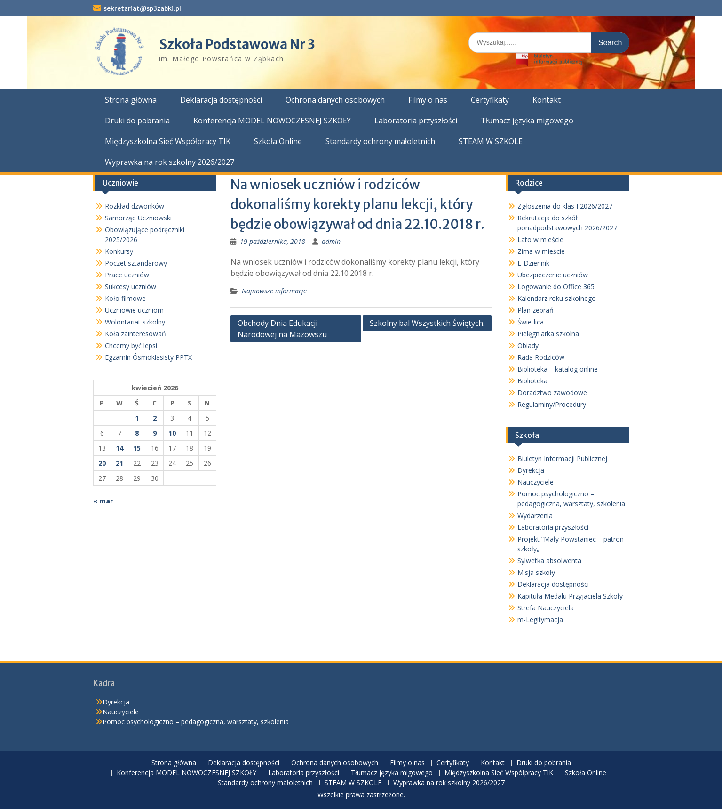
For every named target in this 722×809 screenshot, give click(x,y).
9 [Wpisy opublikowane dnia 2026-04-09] (155, 433)
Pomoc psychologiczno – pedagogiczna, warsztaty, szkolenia (196, 721)
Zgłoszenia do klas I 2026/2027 (564, 206)
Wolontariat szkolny (135, 321)
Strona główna (131, 100)
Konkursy (119, 251)
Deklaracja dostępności (221, 100)
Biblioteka (532, 380)
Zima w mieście (541, 251)
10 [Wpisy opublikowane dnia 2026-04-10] (172, 433)
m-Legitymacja (540, 619)
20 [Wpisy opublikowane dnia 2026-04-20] (102, 463)
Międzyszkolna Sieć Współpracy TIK (167, 141)
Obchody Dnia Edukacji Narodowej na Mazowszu (282, 329)
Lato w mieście (540, 239)
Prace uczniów (127, 274)
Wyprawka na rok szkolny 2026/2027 (169, 162)
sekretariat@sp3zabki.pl (142, 8)
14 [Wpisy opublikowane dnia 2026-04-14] (119, 448)
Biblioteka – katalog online (557, 368)
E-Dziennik (533, 263)
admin (331, 241)
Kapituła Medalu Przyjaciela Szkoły (570, 595)
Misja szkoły (536, 572)
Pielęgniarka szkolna (548, 333)
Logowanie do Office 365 (556, 286)
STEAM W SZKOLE (491, 141)
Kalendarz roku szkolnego (556, 298)
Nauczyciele (535, 481)
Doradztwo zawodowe (552, 392)
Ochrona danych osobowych (335, 100)
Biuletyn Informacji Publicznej (562, 458)
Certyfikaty (490, 100)
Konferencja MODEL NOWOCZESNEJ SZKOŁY (272, 120)
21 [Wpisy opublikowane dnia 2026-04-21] (119, 463)
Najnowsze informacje (274, 290)
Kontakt (546, 100)
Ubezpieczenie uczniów (552, 274)
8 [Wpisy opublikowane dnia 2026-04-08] (137, 433)
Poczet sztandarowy (136, 263)
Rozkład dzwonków (134, 206)
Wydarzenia (535, 515)
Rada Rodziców (540, 357)
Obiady (528, 345)
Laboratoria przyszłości (415, 120)
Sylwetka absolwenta (549, 560)
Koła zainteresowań (135, 333)
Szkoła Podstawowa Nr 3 (237, 44)
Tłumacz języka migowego (527, 120)
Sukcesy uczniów (130, 286)
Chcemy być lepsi (131, 345)
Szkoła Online (278, 141)
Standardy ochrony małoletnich (380, 141)
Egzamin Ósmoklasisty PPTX (148, 357)
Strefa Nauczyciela (545, 607)
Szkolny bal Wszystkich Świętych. (427, 323)
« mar (103, 500)
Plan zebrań (535, 310)
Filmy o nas (427, 100)
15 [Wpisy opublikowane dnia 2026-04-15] (137, 448)
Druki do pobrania (137, 120)
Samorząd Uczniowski (138, 217)
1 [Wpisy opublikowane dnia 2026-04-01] (137, 417)
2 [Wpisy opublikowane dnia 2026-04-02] (155, 417)
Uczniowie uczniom (134, 310)
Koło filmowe (125, 298)
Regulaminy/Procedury (551, 404)
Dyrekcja (530, 470)
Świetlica (530, 321)
